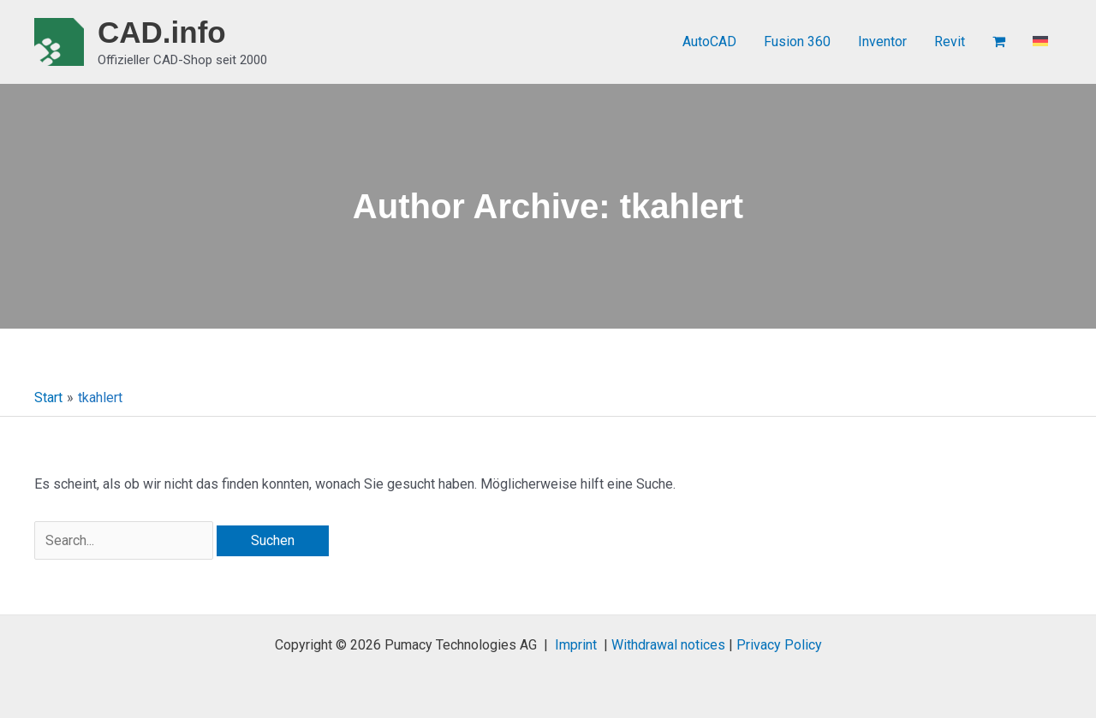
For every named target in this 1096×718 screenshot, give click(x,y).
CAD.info (162, 32)
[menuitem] (1040, 42)
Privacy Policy (779, 645)
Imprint (576, 645)
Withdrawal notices (668, 645)
